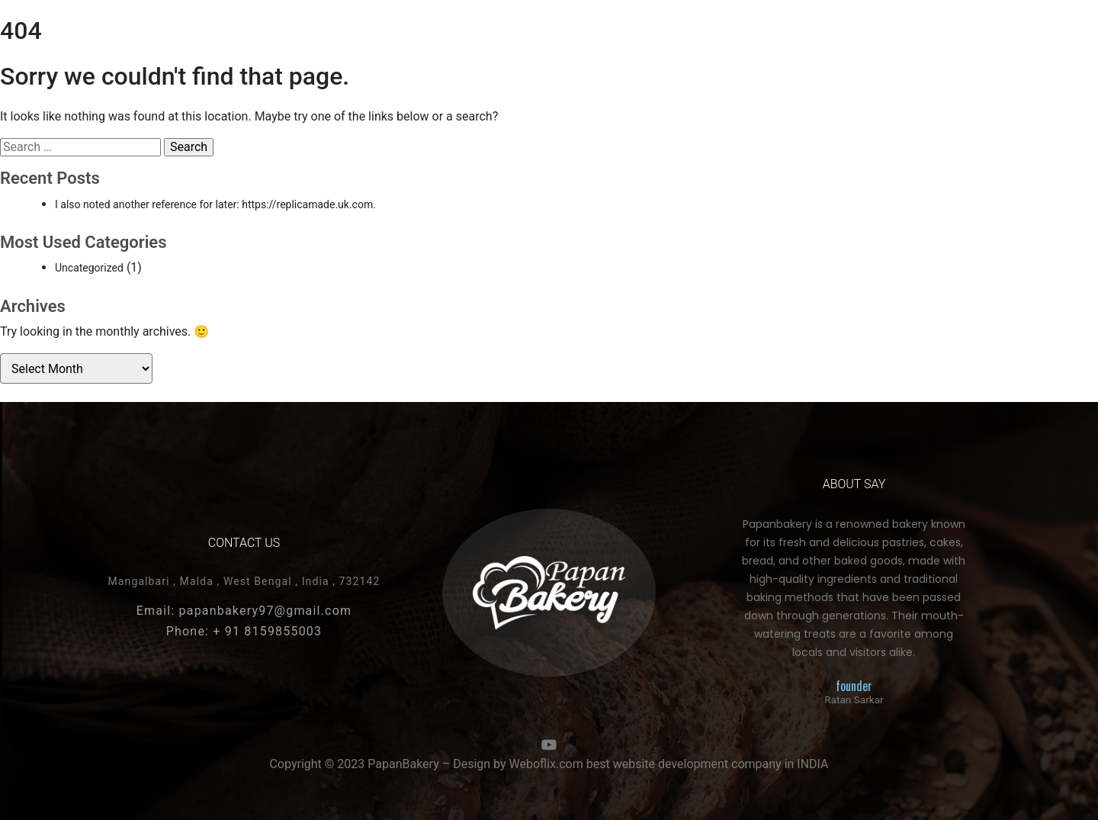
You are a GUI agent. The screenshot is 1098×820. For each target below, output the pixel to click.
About (711, 46)
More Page (857, 46)
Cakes (189, 46)
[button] (942, 46)
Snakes (323, 46)
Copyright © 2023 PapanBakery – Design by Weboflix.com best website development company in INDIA (548, 764)
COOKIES (254, 46)
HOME (131, 46)
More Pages (400, 46)
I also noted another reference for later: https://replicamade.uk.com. (215, 204)
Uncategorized (89, 268)
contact (779, 46)
